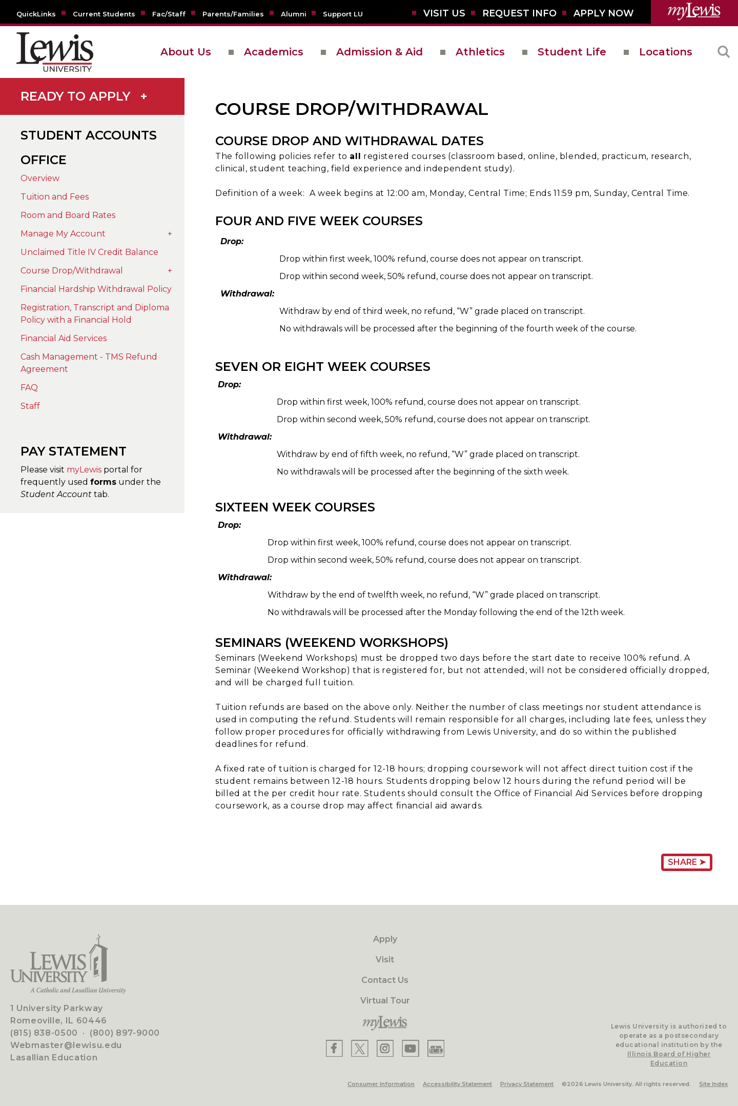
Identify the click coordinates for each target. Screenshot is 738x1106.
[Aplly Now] (603, 13)
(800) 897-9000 (125, 1033)
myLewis (84, 470)
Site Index (713, 1084)
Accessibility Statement (457, 1084)
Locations (665, 52)
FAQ (29, 387)
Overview (39, 178)
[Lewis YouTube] (410, 1048)
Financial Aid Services (63, 338)
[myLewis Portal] (694, 12)
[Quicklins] (36, 13)
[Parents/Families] (233, 13)
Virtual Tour (385, 1000)
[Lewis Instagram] (385, 1048)
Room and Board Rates (67, 215)
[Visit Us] (444, 13)
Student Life (572, 52)
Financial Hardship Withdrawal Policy (96, 289)
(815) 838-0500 (44, 1033)
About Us (185, 52)
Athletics (480, 52)
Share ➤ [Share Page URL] (687, 862)
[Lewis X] (359, 1048)
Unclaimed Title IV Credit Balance (89, 252)
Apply (385, 939)
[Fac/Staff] (169, 13)
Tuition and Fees (54, 197)
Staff (30, 406)
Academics (273, 52)
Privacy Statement (527, 1084)
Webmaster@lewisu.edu (66, 1045)
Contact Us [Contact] (384, 980)
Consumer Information (381, 1084)
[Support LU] (343, 13)
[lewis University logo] (54, 52)
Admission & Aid (379, 52)
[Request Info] (519, 13)
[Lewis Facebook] (334, 1048)
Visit (385, 959)
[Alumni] (293, 13)
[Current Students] (104, 13)
